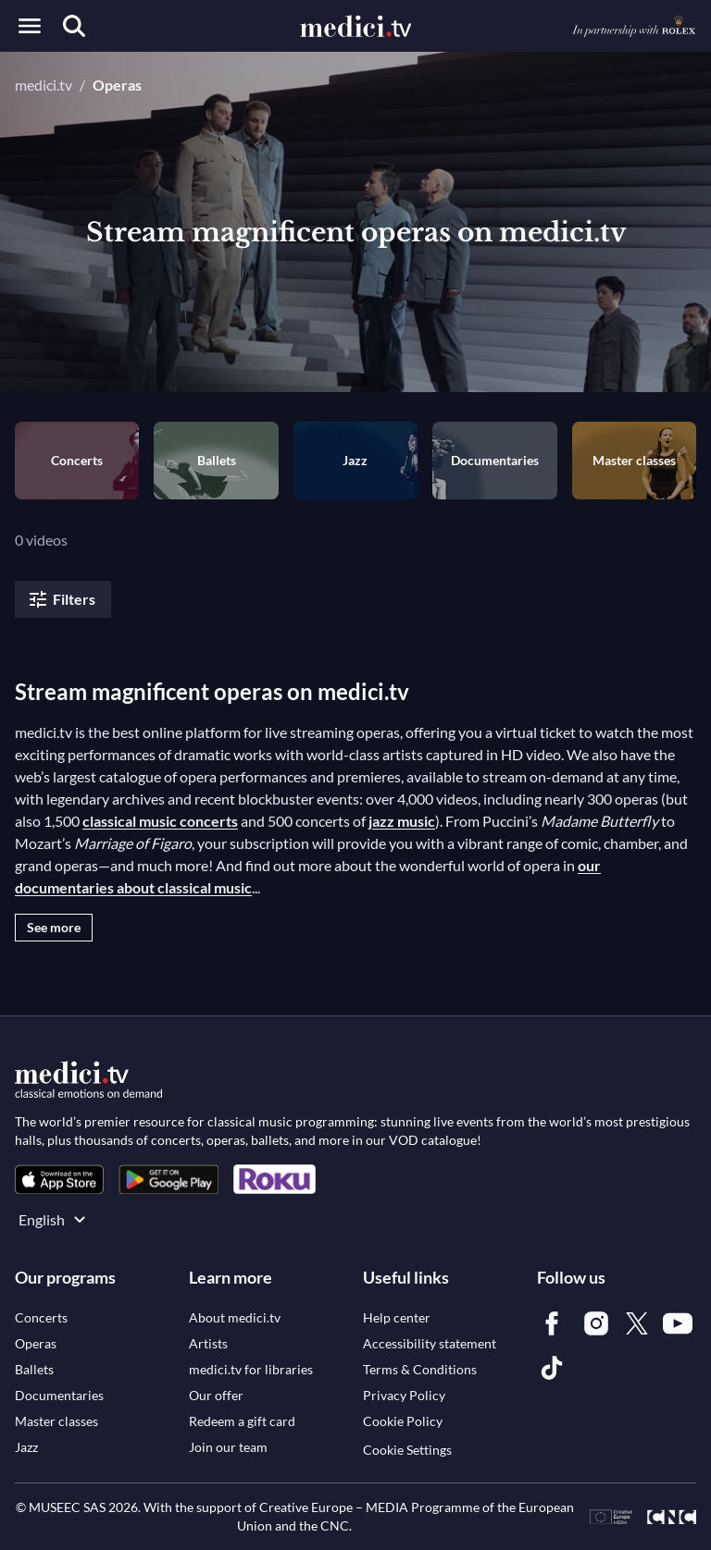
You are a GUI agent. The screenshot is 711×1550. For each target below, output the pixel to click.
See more (54, 927)
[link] (59, 1179)
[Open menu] (29, 26)
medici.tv (43, 84)
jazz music (401, 821)
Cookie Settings (407, 1450)
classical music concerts (160, 821)
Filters (61, 599)
